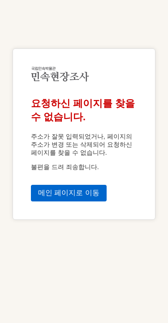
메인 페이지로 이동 (68, 192)
